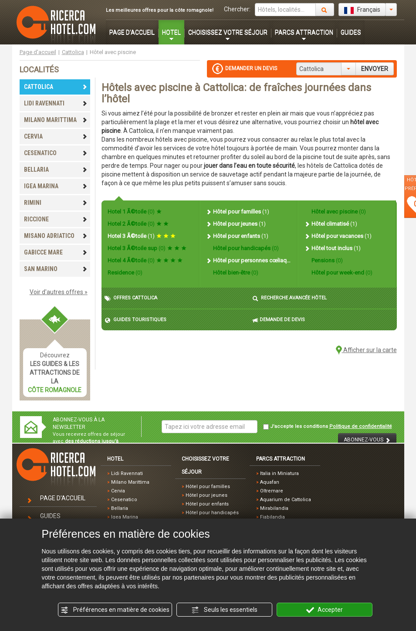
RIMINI (56, 202)
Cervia (118, 491)
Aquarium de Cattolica (285, 499)
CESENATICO (56, 152)
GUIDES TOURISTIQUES (135, 320)
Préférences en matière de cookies (115, 610)
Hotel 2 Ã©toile (138, 224)
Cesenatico (124, 499)
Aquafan (269, 482)
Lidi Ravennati (127, 473)
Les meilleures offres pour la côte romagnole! (159, 10)
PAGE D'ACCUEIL (132, 32)
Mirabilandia (274, 508)
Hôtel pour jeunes (236, 224)
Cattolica (73, 52)
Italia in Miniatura (279, 473)
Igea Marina (124, 517)
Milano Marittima (130, 482)
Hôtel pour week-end (341, 272)
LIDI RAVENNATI (56, 103)
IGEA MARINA (56, 186)
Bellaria (119, 508)
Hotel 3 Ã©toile (142, 236)
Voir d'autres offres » (59, 291)
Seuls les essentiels (224, 610)
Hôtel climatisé (330, 224)
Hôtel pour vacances (338, 236)
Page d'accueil (38, 52)
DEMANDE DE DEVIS (278, 320)
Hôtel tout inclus (332, 248)
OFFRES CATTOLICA (131, 298)
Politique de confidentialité (360, 426)
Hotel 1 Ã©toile (135, 211)
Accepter (324, 610)
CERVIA (56, 136)
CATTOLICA (56, 86)
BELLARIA (56, 169)
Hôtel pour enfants (237, 236)
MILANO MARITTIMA (56, 119)
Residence (125, 272)
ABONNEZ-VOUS (367, 440)
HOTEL (171, 32)
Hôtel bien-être (235, 272)
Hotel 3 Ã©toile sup (147, 248)
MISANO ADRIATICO (56, 235)
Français (362, 10)
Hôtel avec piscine (338, 211)
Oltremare (271, 491)
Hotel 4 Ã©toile (145, 260)
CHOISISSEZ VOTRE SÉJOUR (227, 32)
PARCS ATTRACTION (304, 32)
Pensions (326, 260)
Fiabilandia (272, 517)
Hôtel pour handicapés (245, 248)
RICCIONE (56, 219)
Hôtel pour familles (237, 211)
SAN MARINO (56, 268)
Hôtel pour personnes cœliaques (248, 260)
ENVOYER (374, 68)
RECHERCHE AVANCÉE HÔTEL (289, 298)
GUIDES (351, 32)
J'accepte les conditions (327, 427)
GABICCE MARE (56, 252)
